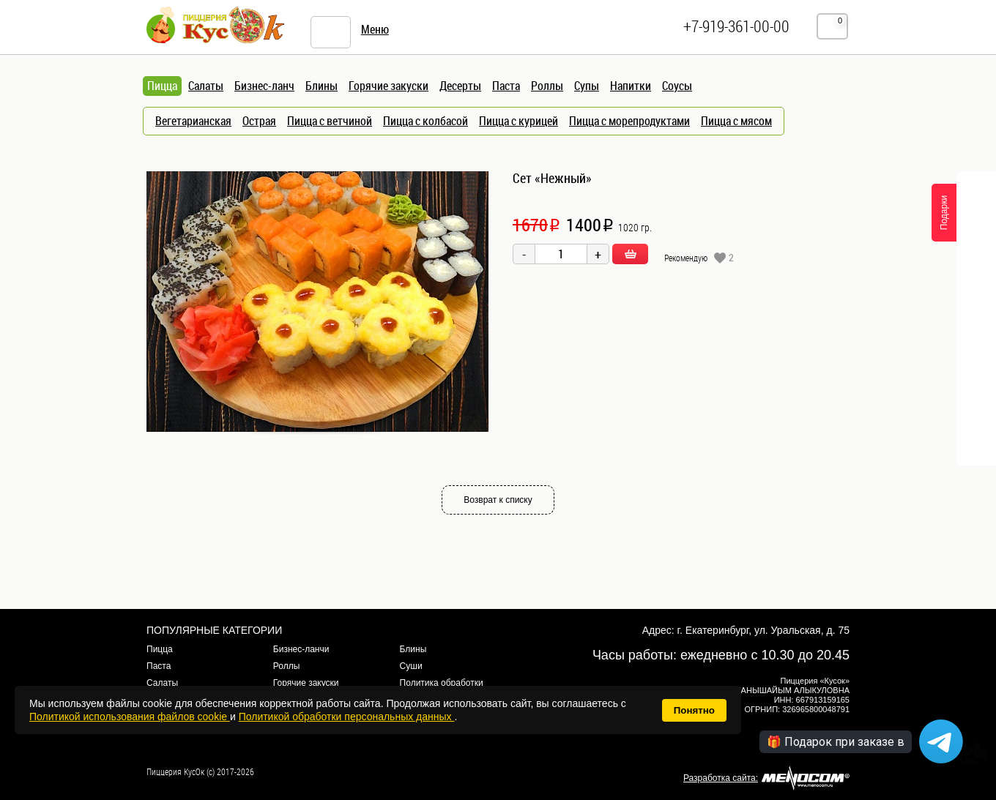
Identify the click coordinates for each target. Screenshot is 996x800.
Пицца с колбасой (425, 121)
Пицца (159, 649)
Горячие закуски (388, 86)
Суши (411, 666)
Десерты (460, 86)
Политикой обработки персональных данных (347, 716)
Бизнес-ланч (264, 86)
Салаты (205, 86)
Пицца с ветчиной (329, 121)
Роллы (547, 86)
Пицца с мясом (736, 121)
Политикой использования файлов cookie (129, 716)
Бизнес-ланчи (301, 649)
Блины (321, 86)
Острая (259, 121)
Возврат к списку (498, 500)
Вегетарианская (193, 121)
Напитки (630, 86)
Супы (586, 86)
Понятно (694, 710)
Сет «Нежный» (552, 178)
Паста (506, 86)
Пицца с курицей (518, 121)
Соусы (677, 86)
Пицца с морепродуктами (629, 121)
